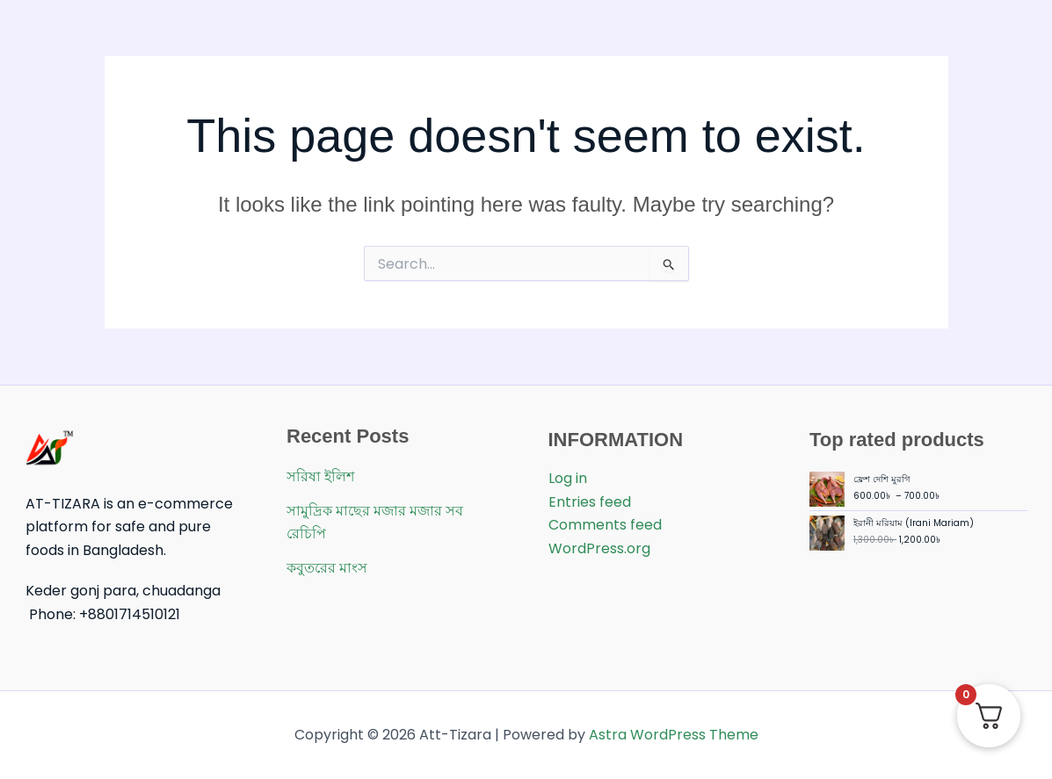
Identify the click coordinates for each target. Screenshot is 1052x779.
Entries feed (589, 502)
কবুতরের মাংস (327, 568)
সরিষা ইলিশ (320, 476)
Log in (567, 478)
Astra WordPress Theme (673, 735)
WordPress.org (599, 548)
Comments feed (605, 525)
